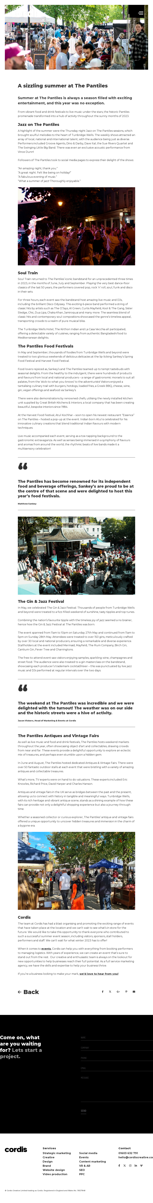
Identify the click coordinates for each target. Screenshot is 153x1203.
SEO (82, 1170)
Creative (49, 1157)
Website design (54, 1170)
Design (48, 1161)
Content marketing (92, 1161)
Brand (47, 1165)
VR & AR (84, 1165)
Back (31, 991)
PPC (82, 1174)
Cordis (26, 13)
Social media (88, 1153)
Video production (55, 1174)
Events (84, 1157)
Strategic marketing (57, 1153)
